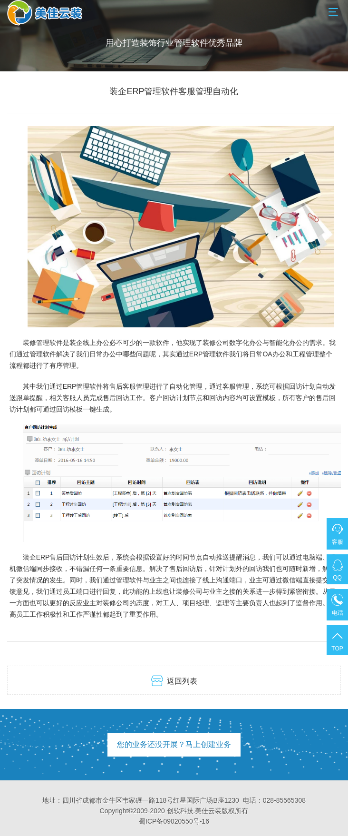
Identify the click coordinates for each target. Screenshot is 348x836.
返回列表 (174, 681)
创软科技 (180, 811)
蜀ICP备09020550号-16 (174, 821)
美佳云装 (208, 811)
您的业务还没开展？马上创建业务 (174, 744)
